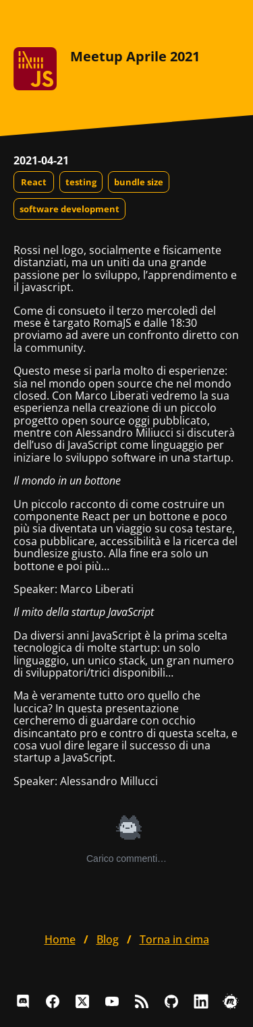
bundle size (138, 182)
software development (69, 209)
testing (80, 182)
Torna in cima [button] (174, 939)
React (34, 182)
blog (107, 939)
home (60, 939)
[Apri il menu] (229, 20)
